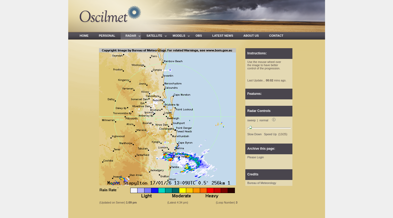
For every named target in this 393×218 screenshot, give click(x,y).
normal (264, 120)
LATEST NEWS (222, 35)
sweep (251, 120)
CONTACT (276, 35)
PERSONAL (107, 35)
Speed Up (270, 134)
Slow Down (254, 134)
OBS (199, 35)
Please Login (255, 157)
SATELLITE (154, 36)
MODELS (179, 36)
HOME (84, 35)
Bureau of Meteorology (261, 183)
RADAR (131, 36)
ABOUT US (251, 35)
